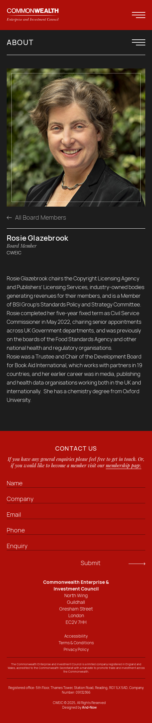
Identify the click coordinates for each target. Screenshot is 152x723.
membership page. (123, 465)
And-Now (89, 707)
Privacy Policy (76, 649)
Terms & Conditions (76, 643)
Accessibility (76, 636)
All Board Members (36, 217)
